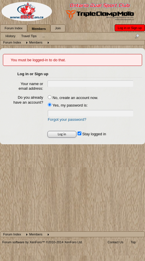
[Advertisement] (72, 187)
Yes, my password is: (68, 105)
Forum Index (14, 28)
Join (58, 28)
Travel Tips (28, 36)
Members (39, 28)
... (44, 36)
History (10, 36)
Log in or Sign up (130, 28)
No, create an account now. (73, 98)
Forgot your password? (67, 119)
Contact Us (115, 242)
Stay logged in (92, 134)
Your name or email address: (31, 86)
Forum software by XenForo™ (42, 242)
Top (133, 242)
